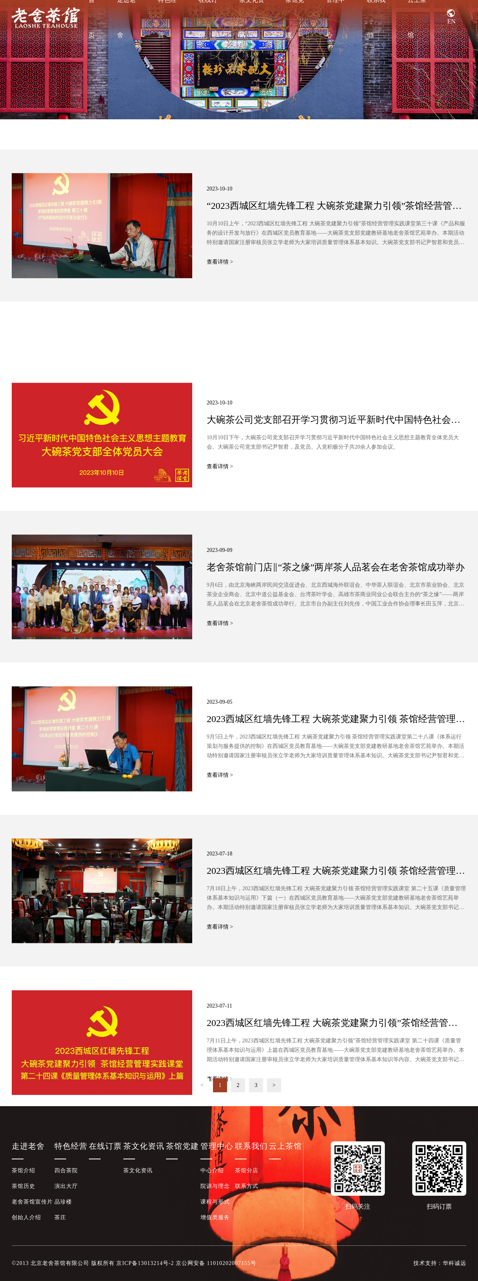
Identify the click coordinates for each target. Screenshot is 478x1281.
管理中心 (335, 17)
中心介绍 (212, 1170)
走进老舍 (126, 17)
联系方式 (246, 1186)
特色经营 (167, 17)
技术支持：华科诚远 (439, 1263)
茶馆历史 (23, 1186)
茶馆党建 (294, 17)
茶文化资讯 (251, 17)
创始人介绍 (26, 1217)
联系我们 (376, 17)
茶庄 (60, 1217)
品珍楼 (63, 1202)
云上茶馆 (417, 17)
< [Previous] (202, 1095)
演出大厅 (66, 1186)
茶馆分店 (246, 1170)
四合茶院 (66, 1170)
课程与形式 (215, 1202)
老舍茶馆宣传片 (32, 1202)
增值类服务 (215, 1217)
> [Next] (274, 1095)
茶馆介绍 (23, 1170)
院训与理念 (215, 1186)
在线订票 (207, 17)
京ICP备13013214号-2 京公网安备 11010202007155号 (186, 1263)
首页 (91, 17)
